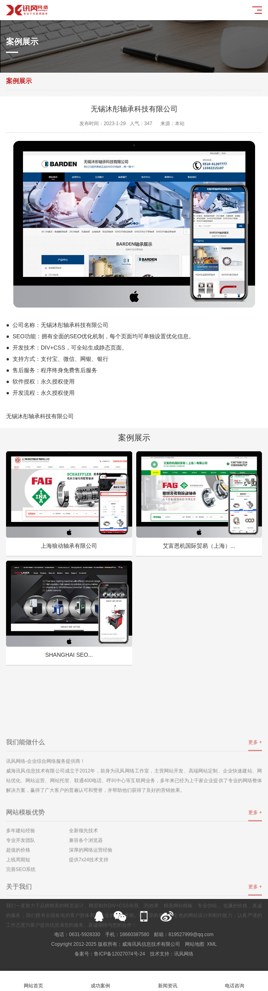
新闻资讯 (167, 981)
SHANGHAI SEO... (69, 655)
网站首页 (33, 981)
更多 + (255, 854)
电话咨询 (234, 981)
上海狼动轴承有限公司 (69, 546)
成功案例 (100, 981)
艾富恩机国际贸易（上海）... (199, 546)
